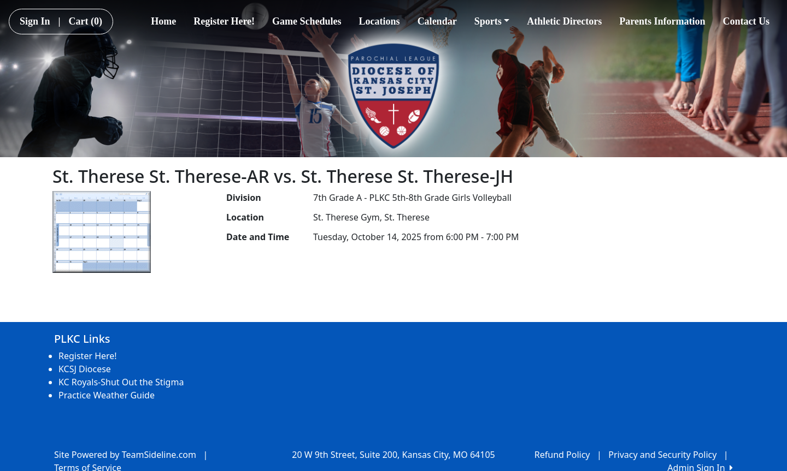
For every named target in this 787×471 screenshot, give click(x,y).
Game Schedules (307, 21)
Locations (379, 21)
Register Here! (224, 21)
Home (163, 21)
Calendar (437, 21)
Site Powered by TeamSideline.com (125, 455)
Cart (85, 21)
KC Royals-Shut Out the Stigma (121, 382)
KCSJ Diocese (84, 369)
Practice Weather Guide (106, 395)
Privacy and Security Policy (662, 455)
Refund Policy (562, 455)
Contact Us (746, 21)
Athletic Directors (564, 21)
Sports (492, 21)
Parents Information (662, 21)
